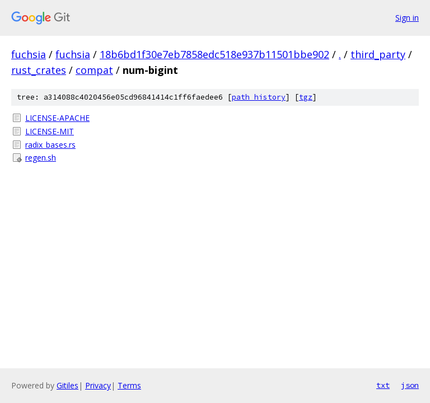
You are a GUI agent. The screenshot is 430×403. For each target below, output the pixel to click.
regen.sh (40, 157)
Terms (129, 385)
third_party (377, 54)
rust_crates (38, 70)
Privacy (98, 385)
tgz (305, 97)
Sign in (407, 17)
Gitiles (67, 385)
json (410, 385)
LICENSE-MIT (49, 131)
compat (94, 70)
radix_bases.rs (50, 144)
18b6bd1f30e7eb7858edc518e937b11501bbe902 (214, 54)
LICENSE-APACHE (57, 118)
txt (383, 385)
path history (259, 97)
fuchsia (28, 54)
